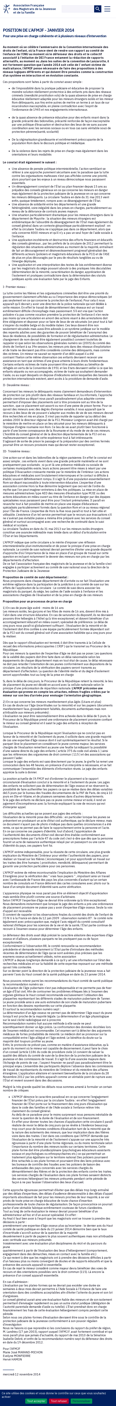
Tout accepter (36, 1401)
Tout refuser (59, 1401)
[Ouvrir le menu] (107, 8)
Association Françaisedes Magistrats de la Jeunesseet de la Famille (29, 9)
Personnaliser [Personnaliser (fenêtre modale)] (81, 1401)
